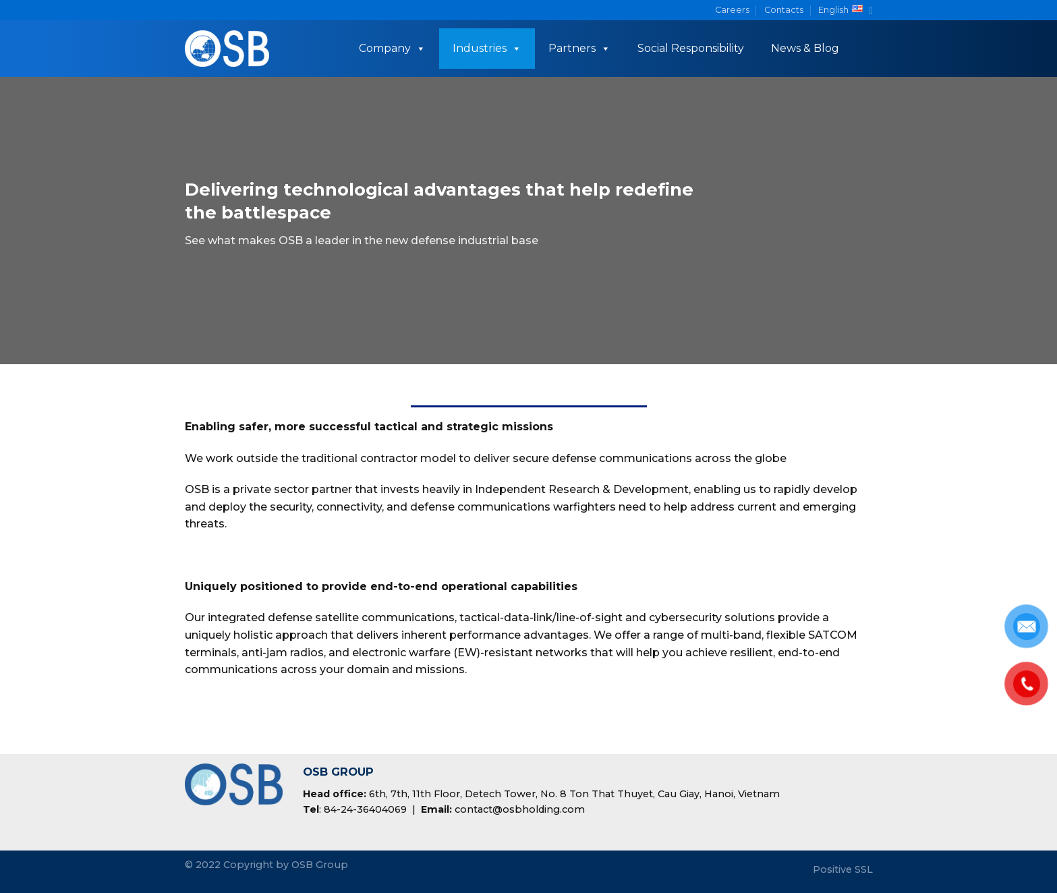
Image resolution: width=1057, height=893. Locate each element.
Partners (579, 48)
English (845, 10)
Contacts (783, 10)
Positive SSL (843, 869)
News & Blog (805, 48)
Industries (487, 48)
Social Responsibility (690, 48)
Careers (732, 10)
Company (392, 48)
